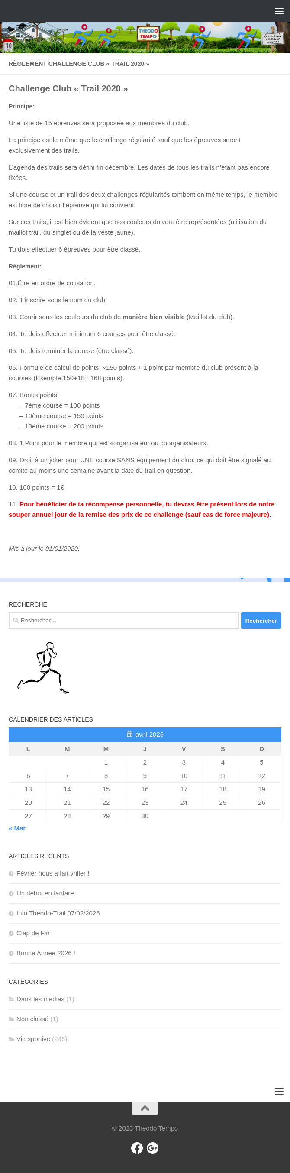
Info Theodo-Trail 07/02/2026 (58, 913)
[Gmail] (153, 1148)
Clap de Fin (33, 933)
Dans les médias (40, 999)
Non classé (32, 1019)
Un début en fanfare (45, 893)
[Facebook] (137, 1148)
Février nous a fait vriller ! (52, 873)
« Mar (17, 828)
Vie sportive (33, 1038)
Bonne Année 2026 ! (45, 953)
